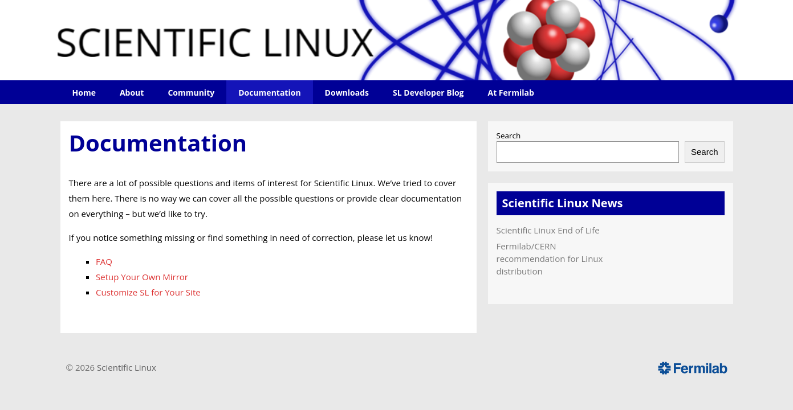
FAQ (104, 261)
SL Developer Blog (428, 92)
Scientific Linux (126, 367)
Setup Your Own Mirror (142, 276)
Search (509, 135)
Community (191, 92)
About (132, 92)
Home (84, 92)
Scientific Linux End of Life (548, 230)
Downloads (347, 92)
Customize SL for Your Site (148, 292)
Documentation (269, 92)
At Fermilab (510, 92)
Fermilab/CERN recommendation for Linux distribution (550, 258)
